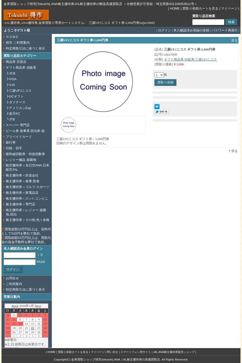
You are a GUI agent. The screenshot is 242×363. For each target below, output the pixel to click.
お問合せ (12, 278)
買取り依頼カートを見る (200, 8)
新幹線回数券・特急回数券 (25, 154)
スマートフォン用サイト (135, 351)
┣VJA (10, 85)
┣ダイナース (15, 102)
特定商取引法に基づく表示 (25, 48)
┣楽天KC (13, 113)
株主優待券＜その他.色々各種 (27, 220)
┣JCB (10, 73)
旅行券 (11, 142)
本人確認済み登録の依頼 (191, 30)
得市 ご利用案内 (18, 42)
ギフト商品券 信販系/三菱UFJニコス (190, 59)
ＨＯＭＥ (12, 37)
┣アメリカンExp (18, 108)
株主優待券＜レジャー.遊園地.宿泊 (26, 212)
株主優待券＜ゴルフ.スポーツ (27, 187)
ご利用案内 (14, 284)
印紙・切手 (14, 148)
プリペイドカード (19, 137)
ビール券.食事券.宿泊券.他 (25, 131)
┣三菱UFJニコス (18, 91)
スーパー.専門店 (18, 125)
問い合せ (112, 351)
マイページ (229, 8)
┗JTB (10, 119)
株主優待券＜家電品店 (22, 193)
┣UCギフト (15, 96)
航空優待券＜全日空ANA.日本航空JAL (27, 167)
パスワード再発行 (225, 30)
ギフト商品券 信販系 (21, 67)
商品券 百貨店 (16, 62)
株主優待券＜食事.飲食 (22, 181)
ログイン (164, 30)
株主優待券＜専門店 (20, 204)
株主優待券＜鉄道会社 (22, 175)
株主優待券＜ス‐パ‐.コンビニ (27, 198)
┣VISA (11, 79)
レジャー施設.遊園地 (21, 160)
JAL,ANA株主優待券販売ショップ (173, 351)
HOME (175, 8)
